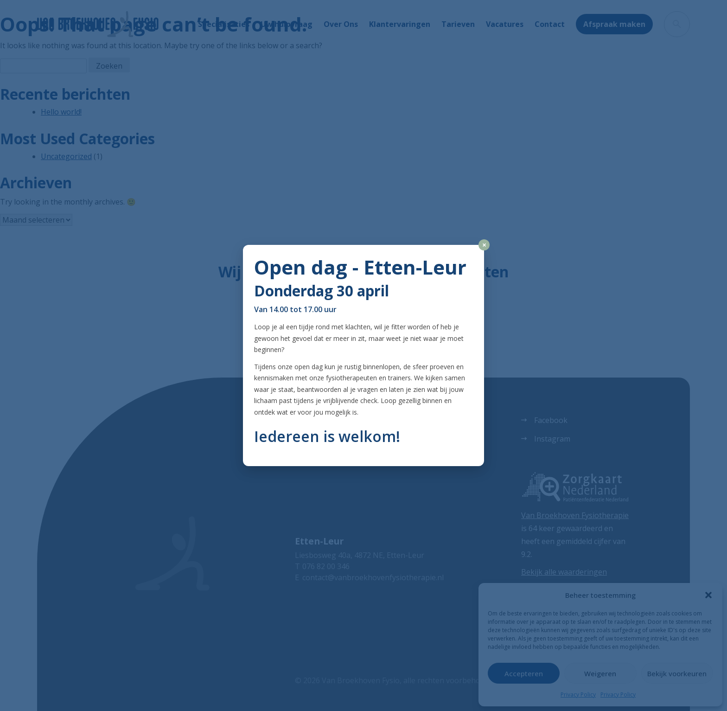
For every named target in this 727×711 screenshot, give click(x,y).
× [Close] (484, 245)
